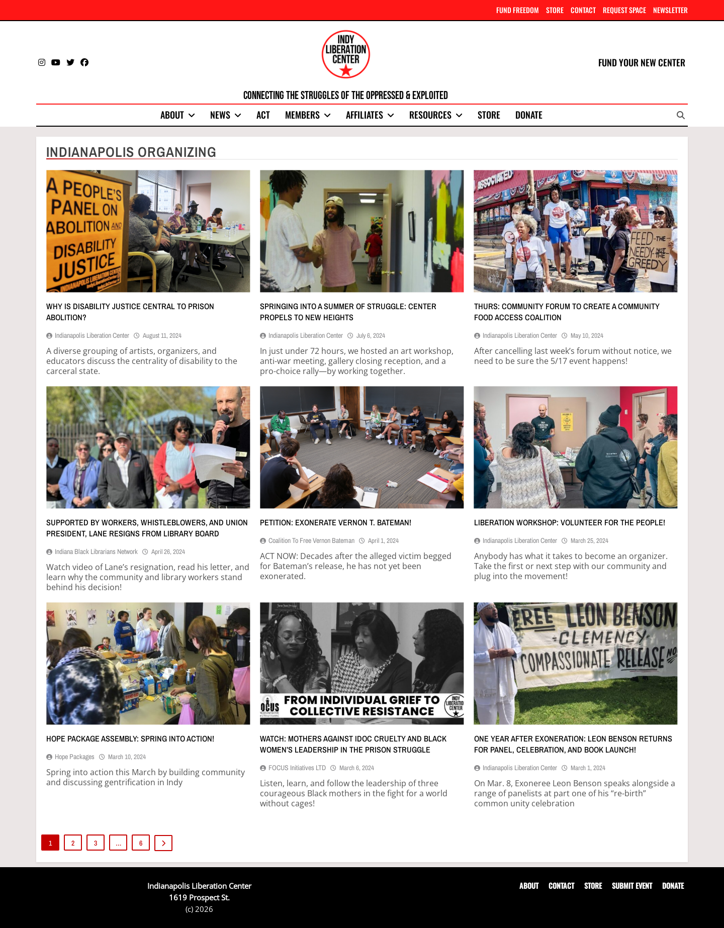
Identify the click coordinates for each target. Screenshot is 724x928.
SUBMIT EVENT (632, 885)
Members (302, 114)
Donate (528, 114)
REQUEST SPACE (624, 10)
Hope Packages (75, 756)
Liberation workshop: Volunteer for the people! (569, 522)
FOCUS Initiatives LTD (297, 767)
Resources (430, 114)
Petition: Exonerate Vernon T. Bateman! (335, 522)
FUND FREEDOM (517, 10)
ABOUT (528, 885)
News (220, 114)
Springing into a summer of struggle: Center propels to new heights (348, 312)
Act (263, 114)
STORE (555, 10)
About (172, 114)
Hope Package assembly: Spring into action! (130, 738)
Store (489, 114)
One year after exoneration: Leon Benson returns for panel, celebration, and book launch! (573, 744)
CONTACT (583, 10)
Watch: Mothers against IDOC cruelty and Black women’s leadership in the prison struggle (353, 744)
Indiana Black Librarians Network (96, 551)
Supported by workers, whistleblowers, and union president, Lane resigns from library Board (147, 528)
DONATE (673, 885)
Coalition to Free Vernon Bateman (311, 540)
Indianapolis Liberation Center (92, 335)
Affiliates (364, 114)
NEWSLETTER (670, 10)
